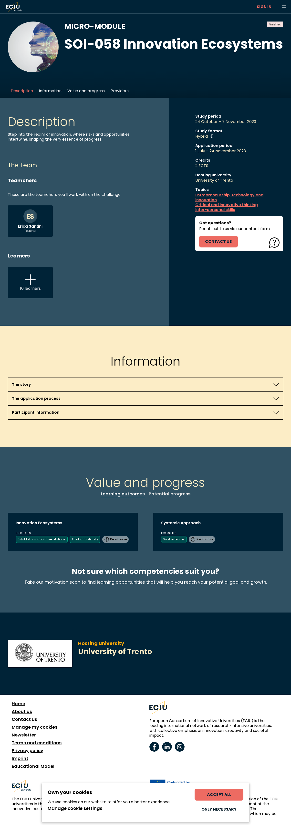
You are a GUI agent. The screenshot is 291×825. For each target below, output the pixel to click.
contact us (218, 241)
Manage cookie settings (75, 808)
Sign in (264, 7)
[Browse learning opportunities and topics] (284, 7)
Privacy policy (27, 751)
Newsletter (24, 735)
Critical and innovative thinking (226, 204)
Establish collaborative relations (41, 539)
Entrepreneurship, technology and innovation (229, 197)
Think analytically (85, 539)
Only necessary (219, 809)
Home (18, 704)
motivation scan (62, 582)
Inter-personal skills (215, 209)
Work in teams (174, 539)
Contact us (24, 719)
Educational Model (33, 766)
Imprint (20, 758)
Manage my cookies (34, 727)
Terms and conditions (37, 743)
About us (22, 711)
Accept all (219, 794)
